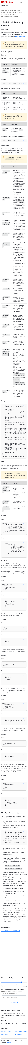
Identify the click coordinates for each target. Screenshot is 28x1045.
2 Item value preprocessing (14, 12)
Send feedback (14, 1002)
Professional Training (21, 1031)
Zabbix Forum (19, 1034)
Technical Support (6, 1031)
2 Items (3, 12)
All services (4, 1034)
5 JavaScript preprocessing (9, 14)
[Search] (21, 2)
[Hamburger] (25, 2)
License (9, 1042)
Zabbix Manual (5, 10)
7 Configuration (15, 10)
